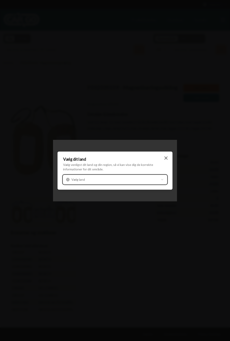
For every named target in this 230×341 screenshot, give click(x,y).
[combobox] (115, 179)
